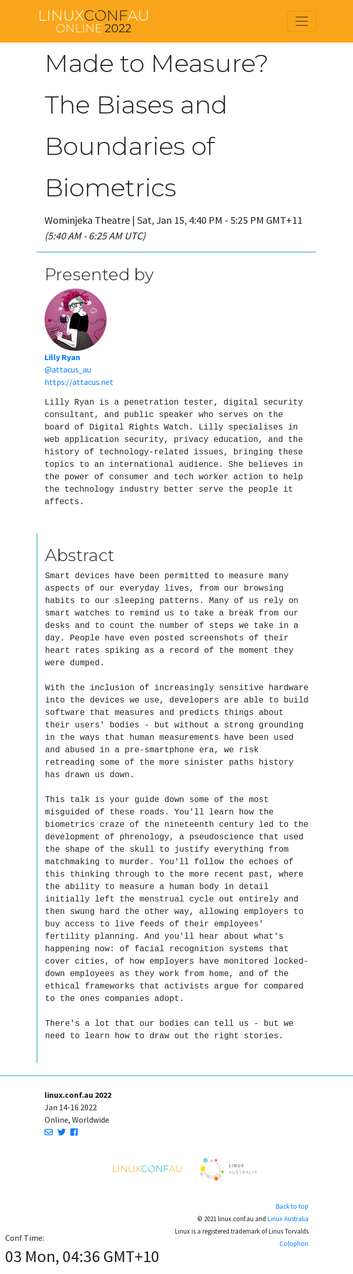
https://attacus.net (79, 382)
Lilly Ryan (62, 357)
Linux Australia (288, 1218)
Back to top (292, 1206)
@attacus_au (68, 369)
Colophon (294, 1243)
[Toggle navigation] (301, 21)
